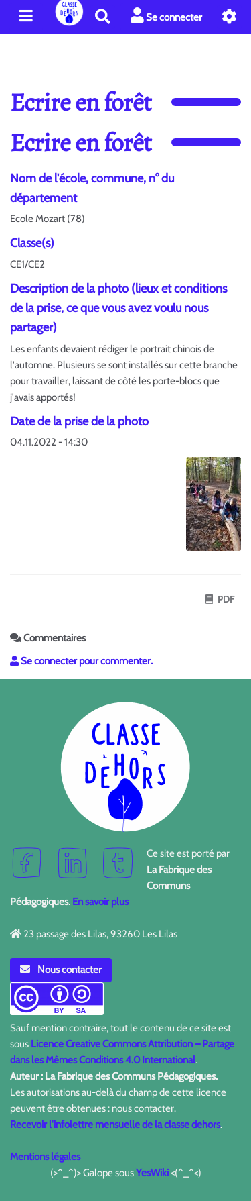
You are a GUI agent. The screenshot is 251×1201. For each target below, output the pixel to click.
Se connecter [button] (166, 15)
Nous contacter (61, 969)
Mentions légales (45, 1157)
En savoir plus (100, 902)
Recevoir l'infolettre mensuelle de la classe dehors (115, 1124)
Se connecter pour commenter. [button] (81, 661)
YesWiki (152, 1173)
